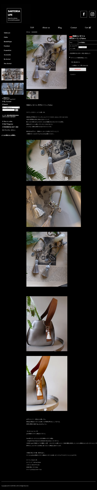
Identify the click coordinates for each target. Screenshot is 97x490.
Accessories (7, 55)
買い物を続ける (75, 62)
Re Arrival (7, 59)
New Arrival (7, 63)
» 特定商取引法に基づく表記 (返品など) (79, 53)
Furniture (7, 46)
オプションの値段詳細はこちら (79, 57)
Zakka (6, 37)
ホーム (28, 32)
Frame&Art (7, 50)
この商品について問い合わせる (79, 65)
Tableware (7, 33)
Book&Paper (8, 41)
